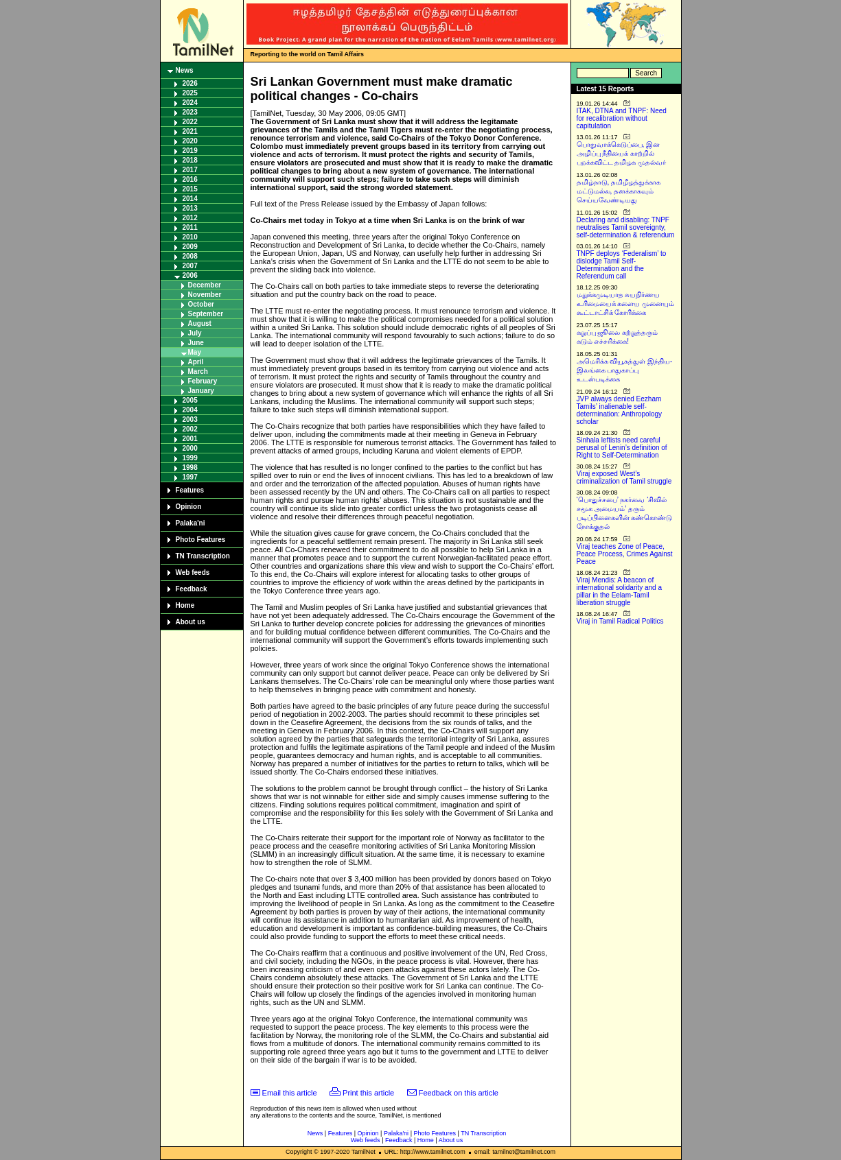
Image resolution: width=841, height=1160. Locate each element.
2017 (190, 170)
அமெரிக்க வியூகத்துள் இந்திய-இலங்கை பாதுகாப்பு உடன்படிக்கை (625, 370)
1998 (190, 467)
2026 (190, 83)
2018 (190, 160)
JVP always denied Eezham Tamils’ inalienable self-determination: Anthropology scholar (620, 410)
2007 (190, 266)
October (201, 304)
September (206, 314)
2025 (190, 93)
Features (190, 490)
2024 (190, 102)
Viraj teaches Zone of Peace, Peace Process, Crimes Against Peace (625, 554)
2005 (190, 400)
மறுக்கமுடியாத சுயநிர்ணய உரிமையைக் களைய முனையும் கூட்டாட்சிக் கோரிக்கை (626, 303)
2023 (190, 112)
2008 (190, 256)
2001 (190, 438)
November (205, 294)
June (196, 342)
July (195, 333)
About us (190, 622)
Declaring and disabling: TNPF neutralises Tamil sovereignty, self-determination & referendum (626, 227)
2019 (190, 150)
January (201, 390)
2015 (190, 189)
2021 (190, 131)
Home (185, 605)
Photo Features (201, 539)
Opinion (189, 506)
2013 (190, 208)
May (194, 352)
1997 (190, 477)
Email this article (289, 1093)
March (198, 371)
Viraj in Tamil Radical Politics (620, 621)
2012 (190, 218)
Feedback (191, 589)
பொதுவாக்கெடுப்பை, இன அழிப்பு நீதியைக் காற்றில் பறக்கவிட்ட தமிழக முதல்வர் (622, 153)
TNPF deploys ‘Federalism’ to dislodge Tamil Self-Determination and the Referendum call (622, 265)
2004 (190, 410)
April (196, 362)
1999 (190, 458)
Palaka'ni (190, 523)
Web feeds (193, 572)
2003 (190, 419)
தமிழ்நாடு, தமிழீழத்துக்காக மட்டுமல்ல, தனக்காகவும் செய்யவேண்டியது (619, 191)
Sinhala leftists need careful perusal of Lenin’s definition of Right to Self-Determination (622, 447)
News (185, 70)
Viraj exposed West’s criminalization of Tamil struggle (624, 477)
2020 (190, 141)
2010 (190, 237)
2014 (190, 198)
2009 (190, 246)
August (199, 323)
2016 (190, 179)
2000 (190, 448)
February (203, 381)
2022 (190, 122)
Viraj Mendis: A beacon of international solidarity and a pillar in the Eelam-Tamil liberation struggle (620, 591)
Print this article (368, 1093)
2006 (190, 275)
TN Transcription (203, 556)
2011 (190, 227)
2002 (190, 429)
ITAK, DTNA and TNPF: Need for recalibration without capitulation (622, 118)
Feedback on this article (458, 1093)
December (204, 285)
